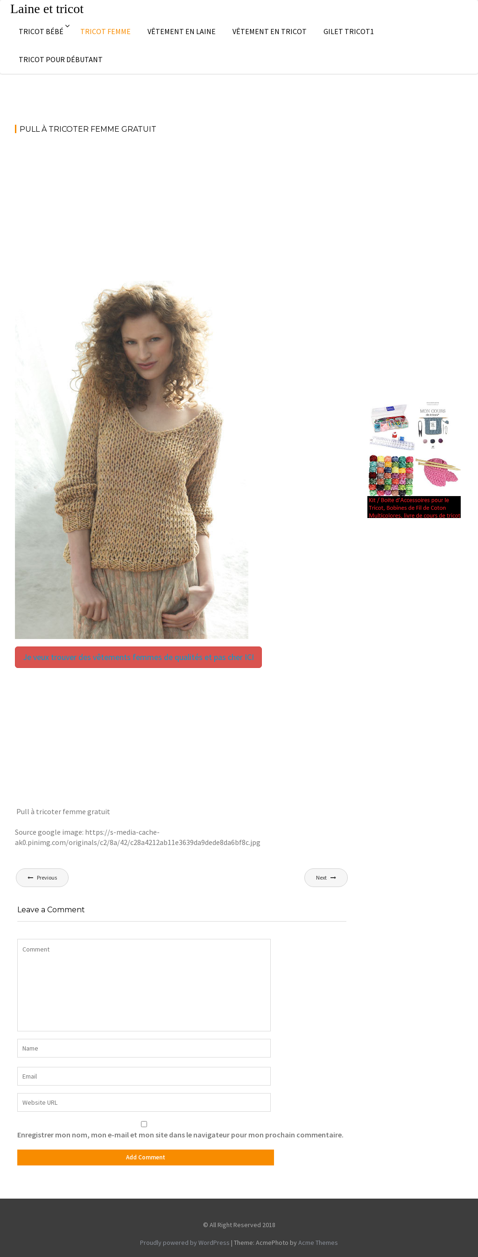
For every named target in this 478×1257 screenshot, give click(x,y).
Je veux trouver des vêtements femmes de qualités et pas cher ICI (138, 657)
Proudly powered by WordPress (185, 1242)
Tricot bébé (41, 31)
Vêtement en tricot (269, 31)
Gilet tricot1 (348, 31)
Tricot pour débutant (61, 59)
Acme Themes (318, 1242)
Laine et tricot (47, 8)
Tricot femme (105, 31)
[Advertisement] (182, 211)
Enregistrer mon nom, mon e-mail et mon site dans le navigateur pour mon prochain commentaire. (180, 1134)
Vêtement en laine (182, 31)
